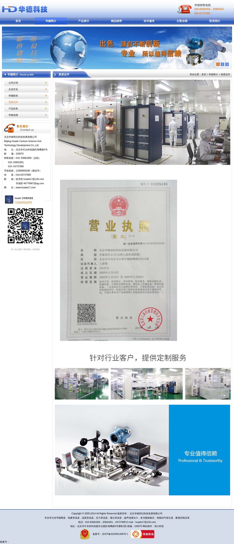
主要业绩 (181, 20)
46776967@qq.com (33, 183)
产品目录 (13, 108)
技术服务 (149, 20)
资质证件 (13, 102)
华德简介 (50, 20)
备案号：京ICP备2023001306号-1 (110, 534)
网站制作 (147, 526)
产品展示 (83, 20)
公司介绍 (13, 82)
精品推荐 (116, 20)
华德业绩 (13, 115)
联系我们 (214, 20)
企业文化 (13, 89)
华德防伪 (13, 95)
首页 (18, 20)
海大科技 (159, 526)
